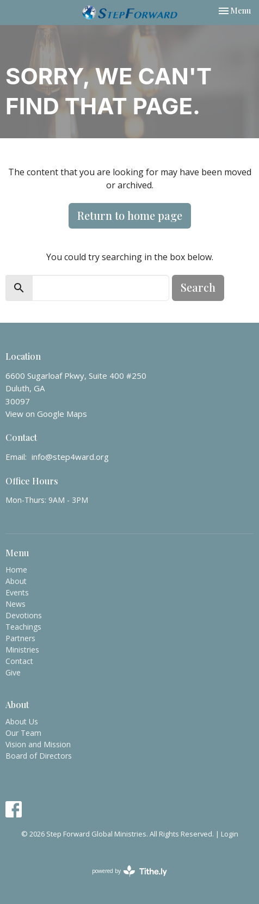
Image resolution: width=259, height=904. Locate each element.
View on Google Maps (46, 413)
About (16, 581)
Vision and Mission (38, 744)
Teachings (23, 627)
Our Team (23, 733)
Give (13, 672)
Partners (20, 638)
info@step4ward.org (70, 456)
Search (198, 287)
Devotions (23, 615)
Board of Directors (38, 756)
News (15, 604)
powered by (129, 871)
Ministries (22, 649)
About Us (21, 721)
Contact (19, 661)
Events (17, 592)
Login (229, 834)
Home (16, 569)
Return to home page (129, 215)
